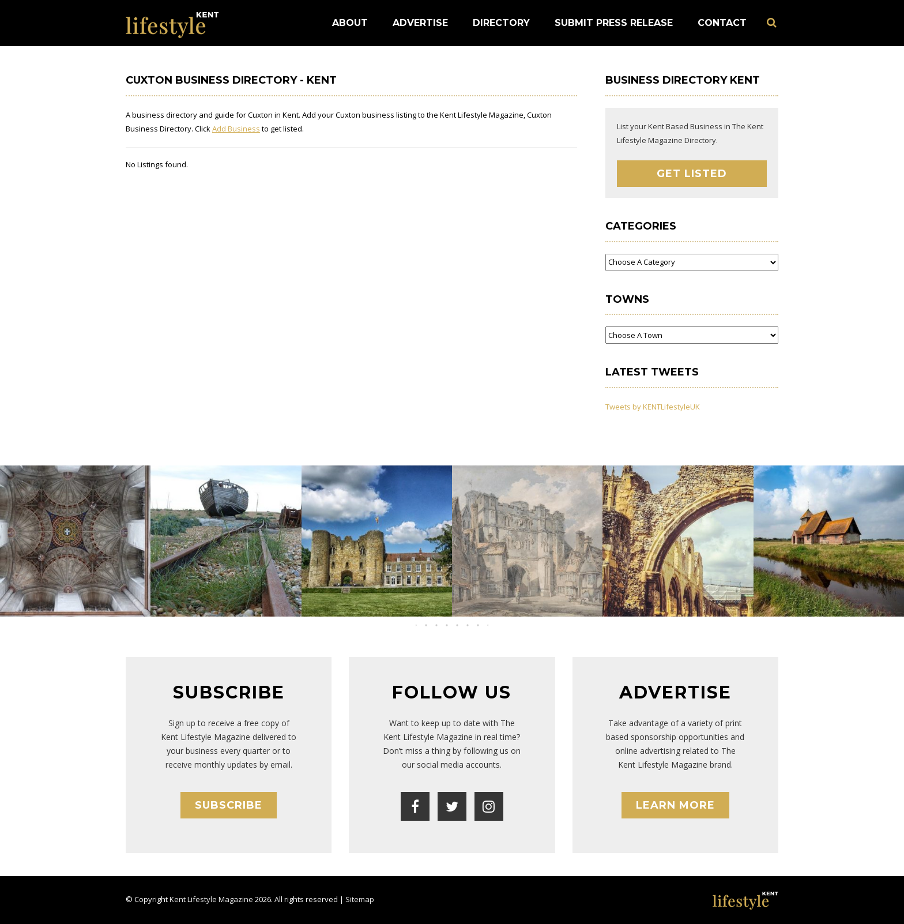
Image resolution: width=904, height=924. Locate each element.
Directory (501, 22)
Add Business (236, 128)
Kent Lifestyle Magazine (211, 899)
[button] (442, 625)
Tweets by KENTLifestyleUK (652, 406)
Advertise (420, 22)
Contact (722, 22)
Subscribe (228, 805)
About (350, 22)
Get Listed (692, 173)
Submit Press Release (614, 22)
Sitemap (359, 899)
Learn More (675, 805)
